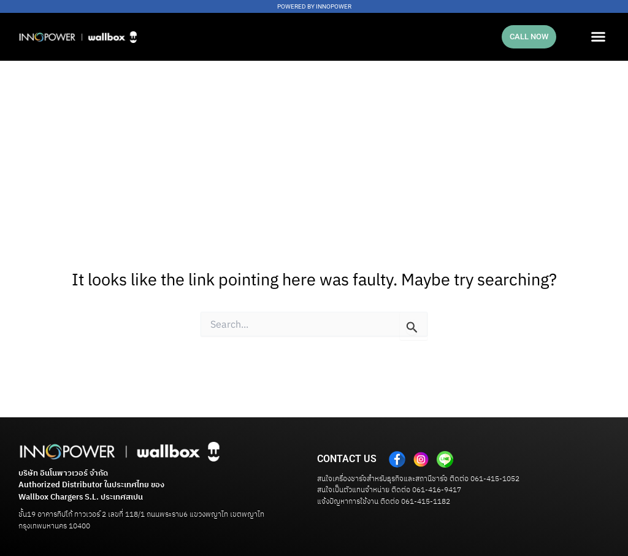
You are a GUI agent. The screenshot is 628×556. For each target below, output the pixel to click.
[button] (598, 36)
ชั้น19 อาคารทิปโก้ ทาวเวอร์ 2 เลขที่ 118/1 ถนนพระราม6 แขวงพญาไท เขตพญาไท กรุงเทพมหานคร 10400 (141, 520)
